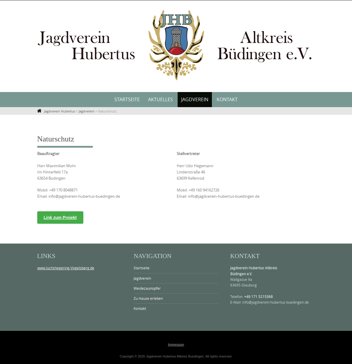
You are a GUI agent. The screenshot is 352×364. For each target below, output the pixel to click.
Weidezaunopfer (147, 288)
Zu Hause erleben (148, 298)
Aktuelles (160, 99)
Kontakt (227, 99)
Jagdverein (194, 99)
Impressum (176, 344)
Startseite (127, 99)
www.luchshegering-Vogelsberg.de (65, 267)
